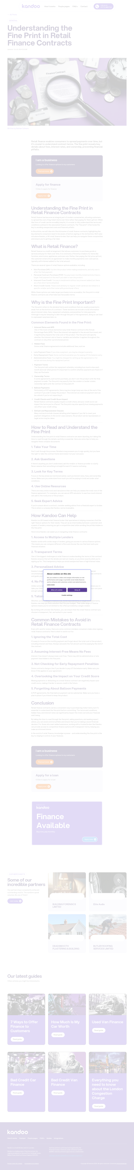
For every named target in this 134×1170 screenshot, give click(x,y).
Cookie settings (67, 595)
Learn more (51, 585)
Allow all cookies (56, 590)
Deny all (77, 590)
